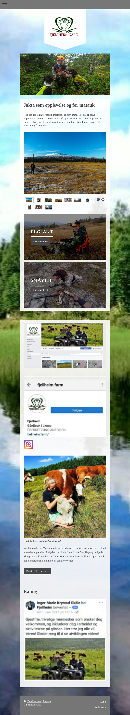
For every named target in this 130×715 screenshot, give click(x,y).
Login (103, 701)
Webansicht (100, 707)
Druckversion (32, 701)
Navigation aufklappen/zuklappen (65, 4)
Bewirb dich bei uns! (37, 571)
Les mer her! (40, 241)
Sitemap (47, 701)
